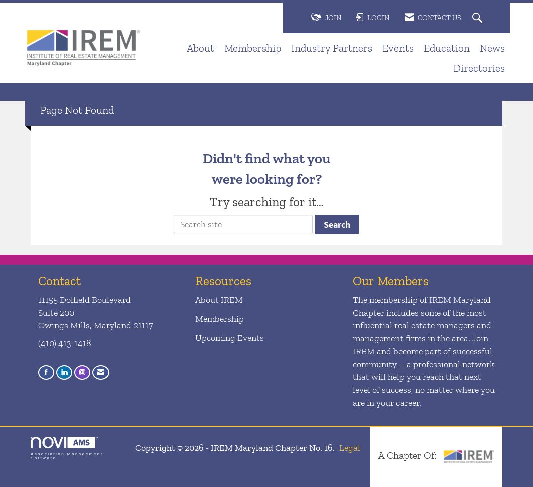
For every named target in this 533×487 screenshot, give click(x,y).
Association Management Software (67, 448)
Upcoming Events (229, 337)
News (492, 48)
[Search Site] (478, 18)
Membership (252, 48)
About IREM (219, 299)
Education (447, 48)
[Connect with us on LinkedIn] (64, 372)
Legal (349, 447)
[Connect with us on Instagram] (82, 372)
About (200, 48)
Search (337, 224)
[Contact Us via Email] (100, 372)
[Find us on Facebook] (46, 372)
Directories (479, 68)
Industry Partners (331, 48)
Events (398, 48)
